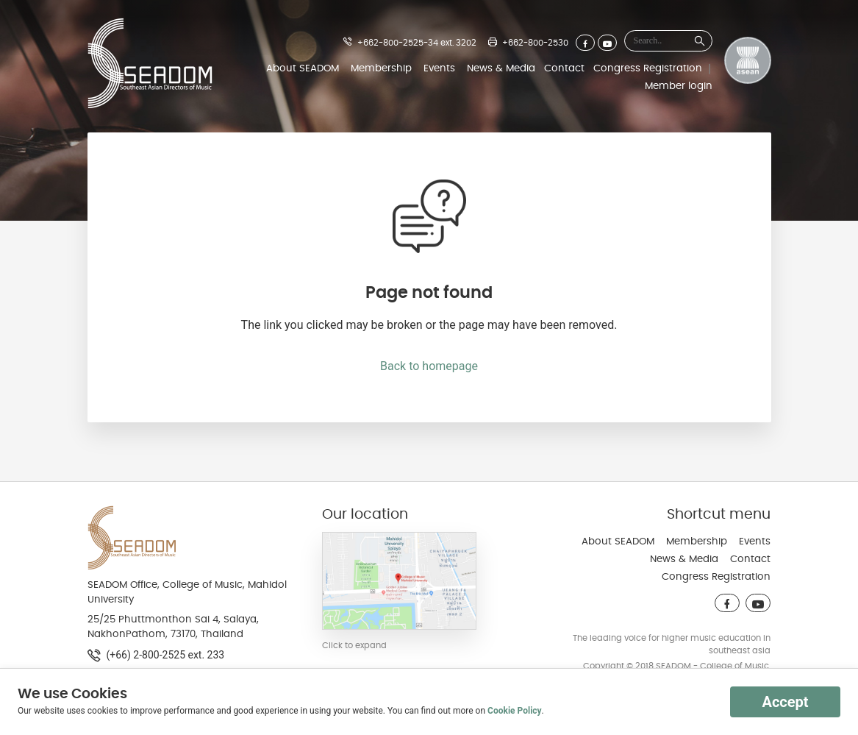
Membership (381, 68)
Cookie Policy (514, 711)
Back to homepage (429, 366)
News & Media (501, 68)
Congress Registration (647, 68)
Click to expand (354, 645)
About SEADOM (302, 68)
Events (439, 68)
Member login (678, 86)
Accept (785, 702)
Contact (564, 68)
